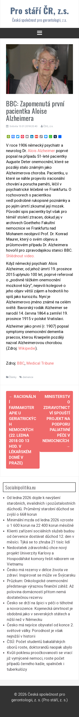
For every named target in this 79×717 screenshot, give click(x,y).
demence (28, 377)
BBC (21, 363)
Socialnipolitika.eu (20, 487)
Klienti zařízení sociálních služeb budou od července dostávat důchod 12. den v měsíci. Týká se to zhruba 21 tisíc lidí (40, 536)
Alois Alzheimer (42, 150)
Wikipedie (26, 348)
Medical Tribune (40, 363)
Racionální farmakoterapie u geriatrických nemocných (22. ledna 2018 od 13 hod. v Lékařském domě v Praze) (22, 429)
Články (12, 377)
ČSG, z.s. (48, 126)
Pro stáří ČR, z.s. (39, 10)
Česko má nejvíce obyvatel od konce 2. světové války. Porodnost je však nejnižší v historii (40, 630)
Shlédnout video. (20, 256)
